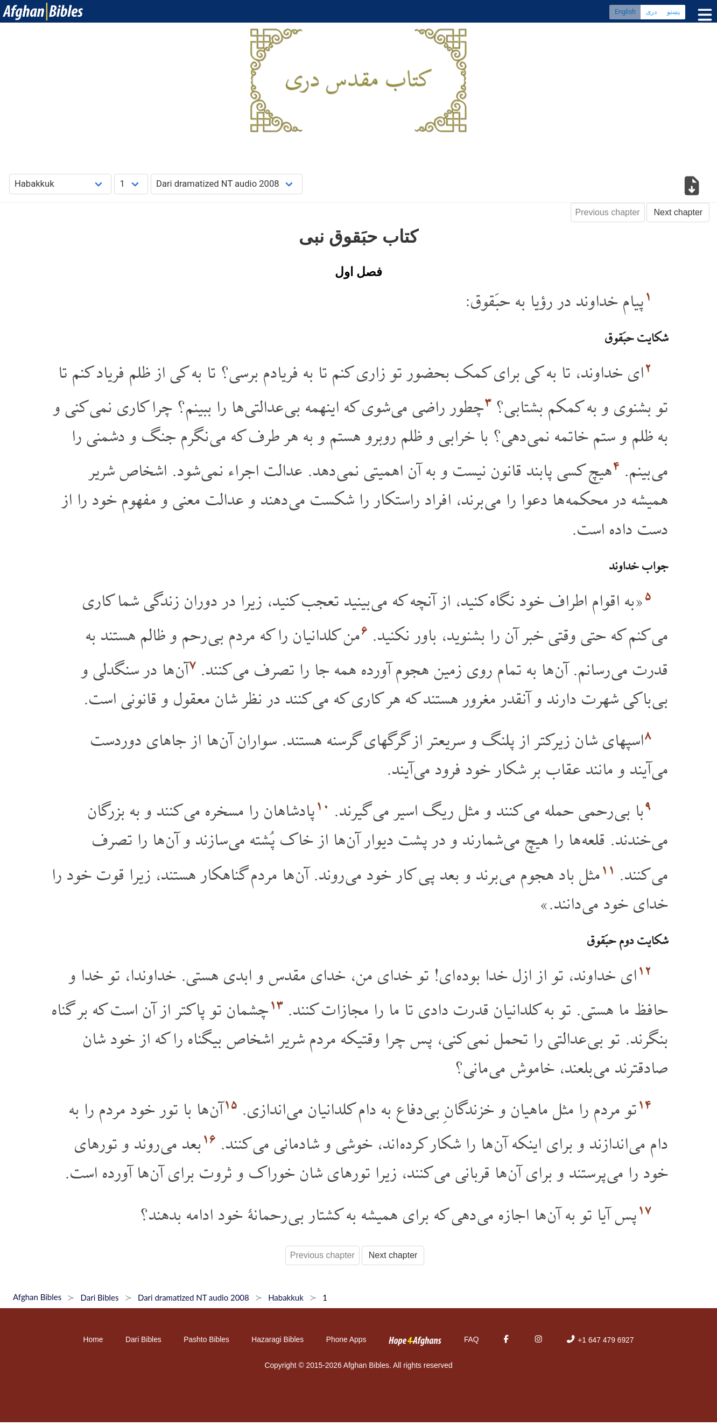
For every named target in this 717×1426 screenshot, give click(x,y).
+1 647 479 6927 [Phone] (600, 1340)
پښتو (673, 13)
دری (651, 13)
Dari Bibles (143, 1339)
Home (93, 1339)
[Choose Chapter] (131, 184)
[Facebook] (506, 1340)
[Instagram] (538, 1340)
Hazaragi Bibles (277, 1339)
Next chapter (677, 212)
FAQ (471, 1339)
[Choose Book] (60, 184)
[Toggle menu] (702, 16)
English (625, 13)
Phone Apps (346, 1339)
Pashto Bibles (206, 1339)
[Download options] (691, 187)
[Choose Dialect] (227, 184)
